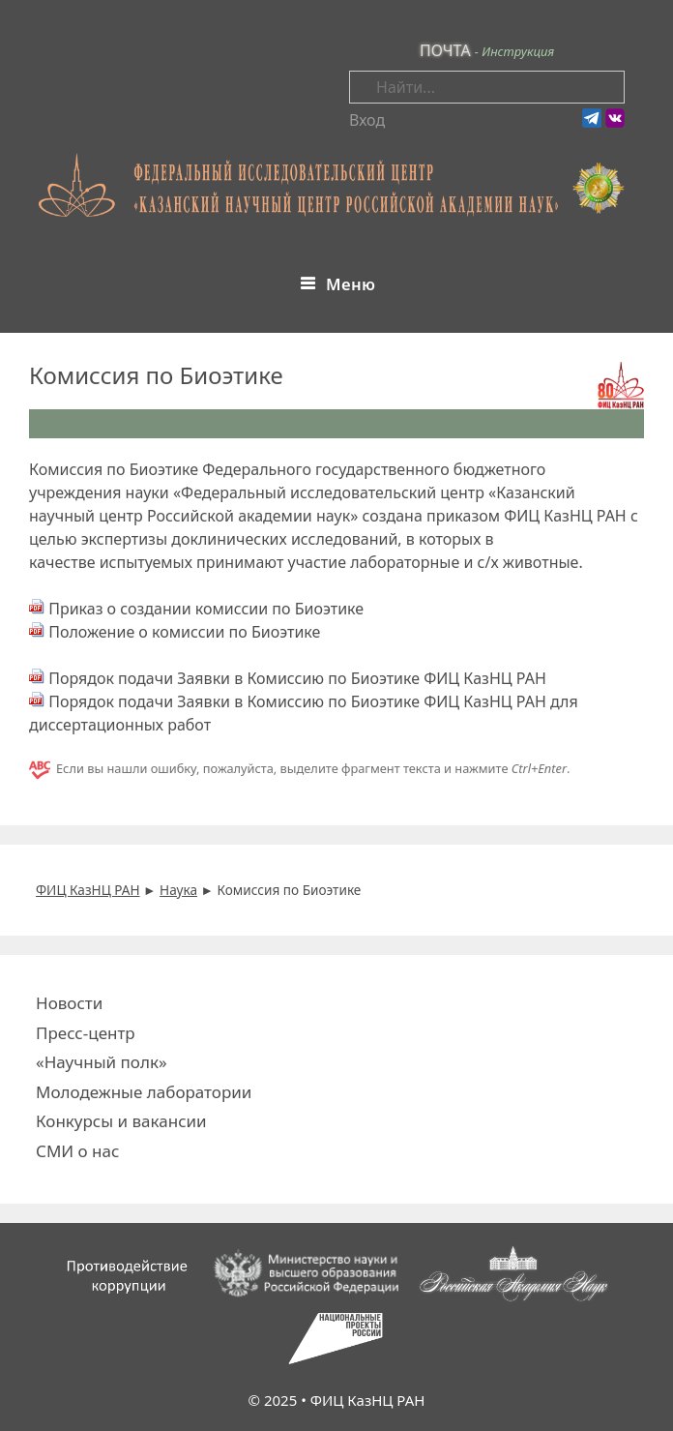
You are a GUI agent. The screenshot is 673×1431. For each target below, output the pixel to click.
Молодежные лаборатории (143, 1092)
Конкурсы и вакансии (121, 1121)
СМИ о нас (77, 1151)
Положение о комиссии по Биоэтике (184, 631)
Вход (367, 120)
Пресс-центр (85, 1033)
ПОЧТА (445, 50)
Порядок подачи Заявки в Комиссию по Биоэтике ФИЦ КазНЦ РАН (297, 678)
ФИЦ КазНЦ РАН (367, 1400)
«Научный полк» (101, 1062)
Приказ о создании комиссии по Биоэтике (206, 608)
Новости (69, 1003)
